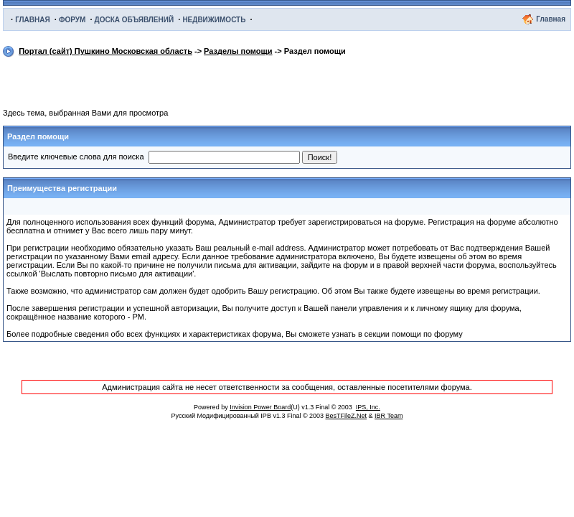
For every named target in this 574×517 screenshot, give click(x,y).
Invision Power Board (260, 407)
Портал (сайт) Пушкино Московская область (105, 51)
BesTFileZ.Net (346, 415)
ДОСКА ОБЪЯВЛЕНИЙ (134, 20)
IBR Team (389, 415)
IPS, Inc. (368, 407)
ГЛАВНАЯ (32, 20)
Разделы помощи (238, 51)
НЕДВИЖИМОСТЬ (213, 20)
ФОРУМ (72, 20)
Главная (550, 19)
